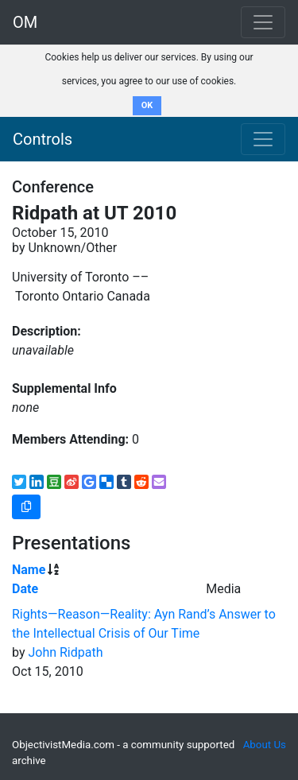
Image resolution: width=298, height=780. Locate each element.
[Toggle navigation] (263, 139)
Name (28, 569)
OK (147, 105)
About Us (264, 745)
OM (25, 22)
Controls (42, 139)
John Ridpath (65, 652)
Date (25, 588)
